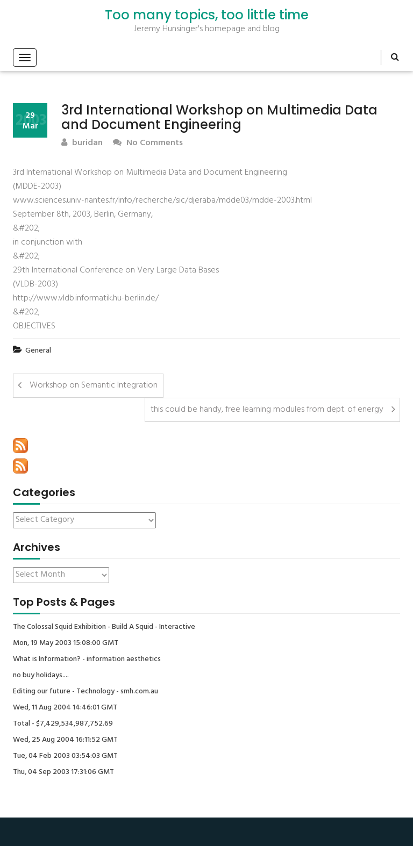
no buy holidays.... (41, 675)
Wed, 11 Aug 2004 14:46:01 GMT (65, 707)
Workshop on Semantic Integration (94, 385)
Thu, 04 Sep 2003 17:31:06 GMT (63, 772)
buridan (82, 143)
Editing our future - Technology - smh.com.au (85, 691)
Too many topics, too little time (207, 15)
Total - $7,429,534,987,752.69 (63, 724)
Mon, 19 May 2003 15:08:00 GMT (65, 643)
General (38, 351)
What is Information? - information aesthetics (87, 659)
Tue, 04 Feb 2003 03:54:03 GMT (65, 756)
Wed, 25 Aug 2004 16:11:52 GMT (65, 740)
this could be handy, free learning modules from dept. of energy (267, 410)
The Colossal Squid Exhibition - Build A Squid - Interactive (104, 627)
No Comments (148, 143)
